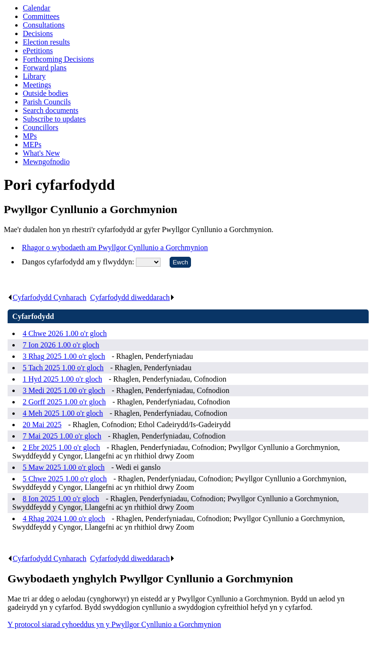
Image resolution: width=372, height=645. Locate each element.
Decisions (38, 33)
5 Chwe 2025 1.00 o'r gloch (65, 479)
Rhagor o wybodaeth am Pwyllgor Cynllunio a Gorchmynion (115, 247)
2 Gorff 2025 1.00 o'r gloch (64, 402)
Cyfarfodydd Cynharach (47, 297)
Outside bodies (45, 93)
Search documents (50, 110)
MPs (30, 136)
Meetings (37, 85)
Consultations (44, 25)
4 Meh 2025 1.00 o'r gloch (63, 413)
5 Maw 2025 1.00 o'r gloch (64, 467)
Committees (41, 16)
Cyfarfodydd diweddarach (132, 297)
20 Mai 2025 (42, 425)
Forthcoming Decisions (58, 59)
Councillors (40, 127)
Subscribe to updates (54, 119)
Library (34, 76)
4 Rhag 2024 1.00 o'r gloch (64, 518)
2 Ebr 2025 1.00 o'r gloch (61, 447)
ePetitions (38, 51)
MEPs (32, 144)
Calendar (36, 8)
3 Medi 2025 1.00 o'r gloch (64, 390)
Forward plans (45, 68)
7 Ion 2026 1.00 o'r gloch (61, 345)
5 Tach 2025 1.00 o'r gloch (63, 368)
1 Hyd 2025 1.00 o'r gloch (62, 379)
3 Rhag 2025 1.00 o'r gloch (64, 356)
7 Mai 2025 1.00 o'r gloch (62, 436)
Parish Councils (47, 102)
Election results (46, 42)
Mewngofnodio (46, 162)
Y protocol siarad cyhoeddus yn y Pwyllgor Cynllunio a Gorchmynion (114, 624)
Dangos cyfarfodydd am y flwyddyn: (79, 262)
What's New (41, 153)
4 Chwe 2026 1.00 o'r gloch (65, 333)
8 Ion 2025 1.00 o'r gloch (61, 499)
